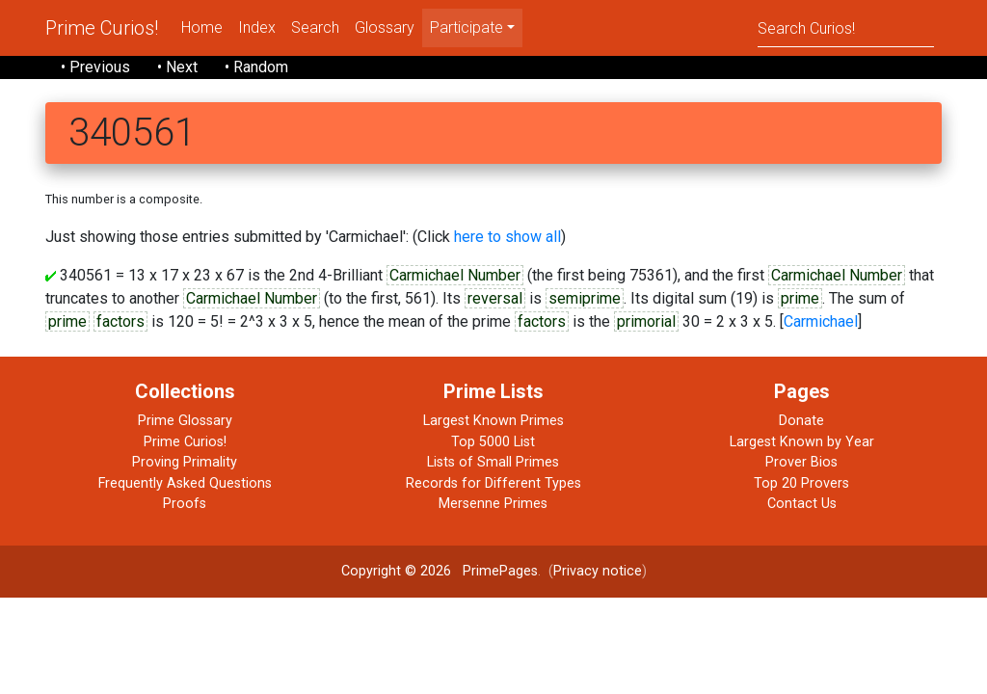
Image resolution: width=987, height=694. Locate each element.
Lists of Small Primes (493, 462)
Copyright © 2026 (396, 571)
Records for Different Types (493, 483)
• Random (256, 67)
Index (257, 27)
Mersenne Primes (493, 503)
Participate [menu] (466, 27)
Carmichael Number (454, 275)
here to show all (507, 236)
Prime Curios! (101, 28)
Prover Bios (801, 462)
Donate (801, 421)
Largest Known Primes (493, 421)
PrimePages (500, 571)
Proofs (184, 503)
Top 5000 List (493, 442)
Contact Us (802, 503)
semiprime (584, 298)
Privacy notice (597, 571)
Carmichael (821, 321)
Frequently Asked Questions (185, 483)
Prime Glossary (185, 421)
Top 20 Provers (801, 483)
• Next (177, 67)
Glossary (384, 27)
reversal (494, 298)
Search (315, 27)
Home (202, 27)
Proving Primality (184, 462)
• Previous (95, 67)
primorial (646, 321)
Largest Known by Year (802, 442)
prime (800, 298)
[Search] (846, 27)
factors (120, 321)
